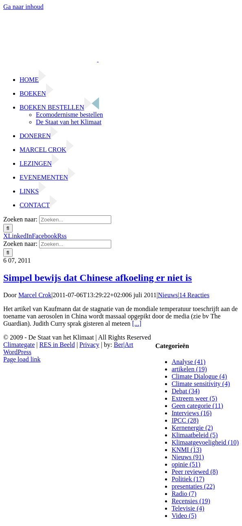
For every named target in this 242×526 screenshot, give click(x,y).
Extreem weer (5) (194, 398)
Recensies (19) (191, 501)
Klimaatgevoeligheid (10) (205, 442)
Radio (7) (184, 493)
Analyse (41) (188, 361)
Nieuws (168, 294)
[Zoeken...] (75, 219)
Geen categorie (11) (197, 405)
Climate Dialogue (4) (199, 376)
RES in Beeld (57, 344)
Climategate (19, 344)
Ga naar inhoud (23, 6)
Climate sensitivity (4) (201, 383)
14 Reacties (194, 294)
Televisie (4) (188, 508)
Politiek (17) (188, 479)
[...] (136, 323)
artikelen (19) (189, 369)
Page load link (22, 359)
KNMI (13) (186, 449)
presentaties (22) (193, 486)
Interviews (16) (191, 413)
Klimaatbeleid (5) (195, 435)
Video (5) (184, 515)
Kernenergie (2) (192, 427)
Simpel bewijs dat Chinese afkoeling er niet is (97, 277)
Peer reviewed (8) (195, 471)
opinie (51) (186, 464)
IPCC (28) (185, 420)
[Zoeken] (8, 228)
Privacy (89, 344)
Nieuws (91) (188, 457)
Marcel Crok (34, 294)
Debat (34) (186, 391)
